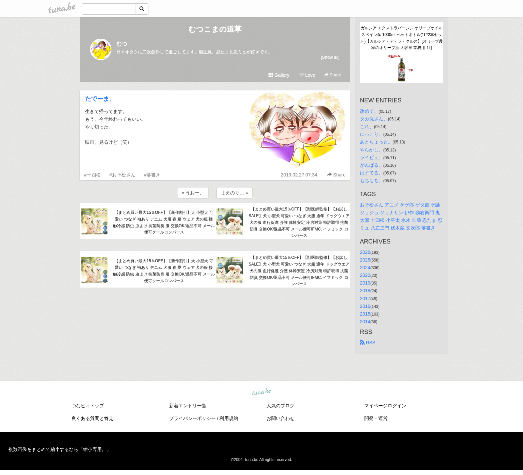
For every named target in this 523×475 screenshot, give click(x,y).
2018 (365, 290)
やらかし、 (371, 149)
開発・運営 (376, 418)
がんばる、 (371, 165)
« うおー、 (192, 192)
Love (307, 75)
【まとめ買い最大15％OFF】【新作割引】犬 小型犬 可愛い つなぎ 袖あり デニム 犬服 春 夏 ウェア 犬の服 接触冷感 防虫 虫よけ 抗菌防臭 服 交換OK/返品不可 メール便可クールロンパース (164, 222)
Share (332, 74)
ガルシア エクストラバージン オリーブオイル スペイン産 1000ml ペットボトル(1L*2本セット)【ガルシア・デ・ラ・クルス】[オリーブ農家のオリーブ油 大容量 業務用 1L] (401, 38)
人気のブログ (281, 405)
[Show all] (330, 57)
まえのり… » (234, 192)
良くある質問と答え (92, 418)
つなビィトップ (87, 405)
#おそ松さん (122, 174)
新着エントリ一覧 (187, 405)
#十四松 (92, 174)
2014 (365, 321)
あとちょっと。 (376, 141)
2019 (365, 283)
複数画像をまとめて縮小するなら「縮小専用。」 (59, 449)
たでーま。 (100, 98)
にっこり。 (371, 134)
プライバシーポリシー (192, 418)
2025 (365, 260)
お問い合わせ (281, 418)
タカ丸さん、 (374, 118)
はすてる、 (371, 172)
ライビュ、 (371, 157)
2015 (365, 314)
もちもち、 (371, 180)
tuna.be (261, 392)
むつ (121, 44)
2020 (365, 275)
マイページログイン (385, 405)
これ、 (367, 126)
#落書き (152, 174)
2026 (365, 252)
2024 (365, 267)
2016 (365, 306)
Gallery (279, 75)
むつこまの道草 (214, 29)
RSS (368, 342)
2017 (365, 298)
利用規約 (228, 418)
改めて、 (369, 111)
